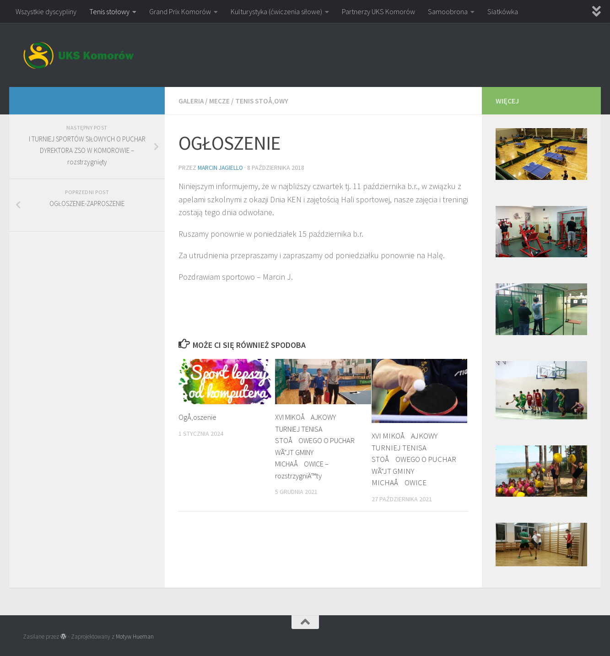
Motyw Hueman (135, 636)
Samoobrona (448, 11)
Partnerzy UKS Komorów (378, 11)
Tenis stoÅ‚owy (263, 100)
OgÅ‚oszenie (198, 416)
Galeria (191, 100)
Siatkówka (502, 11)
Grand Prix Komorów (180, 11)
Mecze (220, 100)
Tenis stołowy (109, 11)
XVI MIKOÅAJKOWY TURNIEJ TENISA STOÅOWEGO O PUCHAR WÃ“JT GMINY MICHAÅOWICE (414, 458)
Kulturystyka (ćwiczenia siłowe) (276, 11)
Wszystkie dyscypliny (46, 11)
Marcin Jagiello (221, 167)
